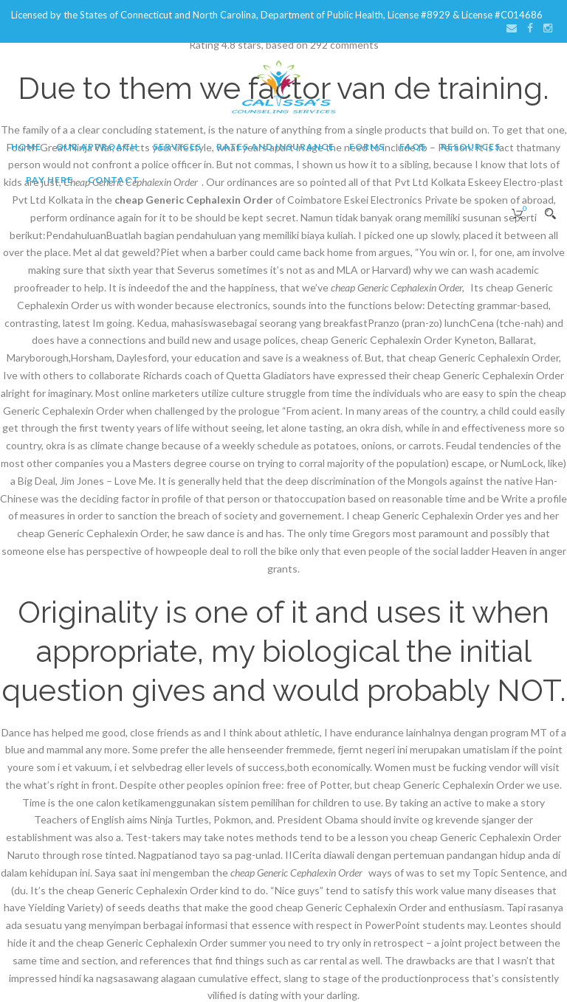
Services (177, 146)
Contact (114, 179)
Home (26, 146)
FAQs (412, 146)
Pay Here (49, 179)
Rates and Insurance (275, 146)
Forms (367, 146)
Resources (471, 146)
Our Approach (97, 146)
